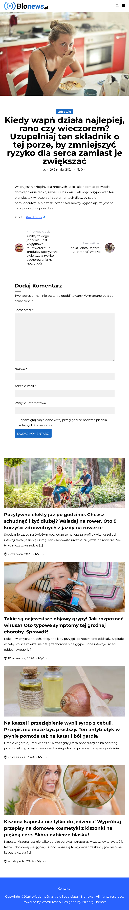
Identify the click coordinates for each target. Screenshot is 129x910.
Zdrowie (64, 112)
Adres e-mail (25, 386)
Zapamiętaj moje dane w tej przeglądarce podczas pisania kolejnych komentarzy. (62, 422)
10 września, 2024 (19, 658)
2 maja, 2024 (62, 169)
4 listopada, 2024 (19, 861)
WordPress (50, 902)
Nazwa (21, 369)
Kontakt (64, 888)
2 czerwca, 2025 (18, 554)
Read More (34, 217)
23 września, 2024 (19, 757)
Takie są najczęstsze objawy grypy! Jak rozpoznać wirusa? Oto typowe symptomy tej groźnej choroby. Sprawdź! (63, 625)
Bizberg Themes (94, 902)
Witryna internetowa (30, 403)
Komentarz (24, 310)
